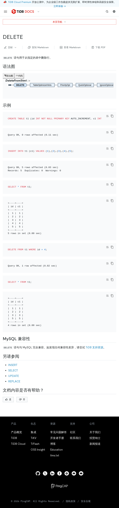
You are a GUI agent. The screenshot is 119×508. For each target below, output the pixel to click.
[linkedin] (52, 426)
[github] (37, 426)
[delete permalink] (26, 37)
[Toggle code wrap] (107, 116)
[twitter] (45, 426)
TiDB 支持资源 (94, 301)
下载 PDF (98, 47)
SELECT (13, 324)
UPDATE (13, 329)
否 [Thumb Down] (22, 353)
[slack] (66, 426)
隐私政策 (70, 454)
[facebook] (59, 426)
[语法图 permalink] (18, 66)
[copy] (112, 116)
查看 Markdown (70, 47)
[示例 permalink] (14, 105)
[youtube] (81, 426)
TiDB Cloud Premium (19, 2)
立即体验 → (59, 6)
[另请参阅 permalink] (22, 310)
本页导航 (59, 22)
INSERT (12, 318)
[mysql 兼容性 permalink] (33, 292)
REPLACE (14, 335)
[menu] (5, 11)
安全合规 (86, 454)
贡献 (10, 47)
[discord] (74, 426)
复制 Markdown (38, 47)
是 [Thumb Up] (8, 353)
